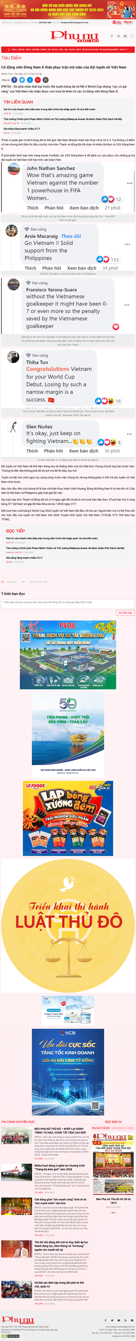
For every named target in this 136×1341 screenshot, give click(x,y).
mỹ (23, 582)
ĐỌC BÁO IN (113, 1121)
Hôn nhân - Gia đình (39, 49)
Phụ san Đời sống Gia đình (108, 49)
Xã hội (28, 49)
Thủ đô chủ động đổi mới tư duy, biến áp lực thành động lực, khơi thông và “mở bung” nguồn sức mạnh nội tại (61, 1246)
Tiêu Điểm (11, 58)
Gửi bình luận (125, 612)
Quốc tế (123, 49)
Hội (49, 49)
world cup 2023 (38, 582)
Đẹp (66, 49)
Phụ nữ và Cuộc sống (90, 49)
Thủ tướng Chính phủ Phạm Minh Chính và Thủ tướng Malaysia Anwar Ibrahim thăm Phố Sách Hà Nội (63, 119)
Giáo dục (54, 49)
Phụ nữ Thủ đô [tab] (101, 1128)
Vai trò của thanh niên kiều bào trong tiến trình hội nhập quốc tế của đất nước (49, 109)
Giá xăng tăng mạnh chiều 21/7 (22, 128)
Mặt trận (21, 49)
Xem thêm (113, 1218)
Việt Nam (11, 582)
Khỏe (61, 49)
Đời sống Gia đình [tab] (123, 1128)
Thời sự (14, 49)
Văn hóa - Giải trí (75, 49)
